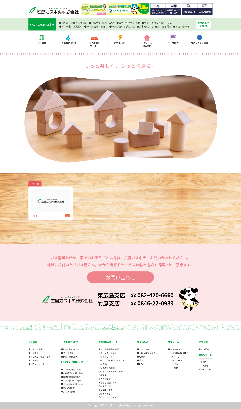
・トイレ (173, 364)
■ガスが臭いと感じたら (72, 384)
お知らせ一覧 (205, 354)
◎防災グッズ (105, 386)
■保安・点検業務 (69, 356)
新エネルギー (143, 342)
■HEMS (140, 364)
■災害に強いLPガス (70, 349)
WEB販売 (203, 342)
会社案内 (32, 342)
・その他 (173, 367)
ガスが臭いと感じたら (122, 26)
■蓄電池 (141, 360)
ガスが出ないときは (96, 26)
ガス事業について (69, 342)
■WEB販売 (204, 349)
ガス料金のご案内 (203, 24)
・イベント (204, 365)
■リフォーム (174, 349)
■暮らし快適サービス (109, 382)
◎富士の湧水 (105, 393)
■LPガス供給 (67, 353)
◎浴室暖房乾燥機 (107, 367)
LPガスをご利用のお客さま (74, 362)
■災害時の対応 (68, 387)
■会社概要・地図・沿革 (39, 356)
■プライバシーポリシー (39, 364)
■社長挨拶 (33, 353)
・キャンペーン (206, 369)
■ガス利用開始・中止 (71, 369)
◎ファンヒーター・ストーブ (112, 371)
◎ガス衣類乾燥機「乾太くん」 (113, 360)
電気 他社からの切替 (128, 22)
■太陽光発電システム (147, 353)
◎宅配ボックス (106, 389)
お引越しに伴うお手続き (73, 22)
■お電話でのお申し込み (72, 373)
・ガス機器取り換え (178, 353)
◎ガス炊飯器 (105, 378)
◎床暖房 (103, 375)
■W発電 (141, 356)
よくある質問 (163, 26)
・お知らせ (204, 362)
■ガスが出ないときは (71, 380)
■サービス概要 (35, 349)
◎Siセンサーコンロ (107, 353)
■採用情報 (33, 360)
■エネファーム (144, 349)
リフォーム (173, 342)
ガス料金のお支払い (71, 26)
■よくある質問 (68, 391)
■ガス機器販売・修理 (109, 349)
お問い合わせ (181, 26)
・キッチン (174, 356)
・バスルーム (175, 360)
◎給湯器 (103, 364)
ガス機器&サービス (108, 342)
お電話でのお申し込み (102, 22)
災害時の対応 (145, 26)
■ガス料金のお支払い (71, 376)
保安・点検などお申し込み (157, 22)
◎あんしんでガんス (107, 397)
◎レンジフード (106, 356)
